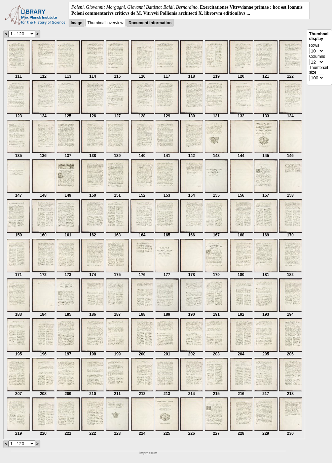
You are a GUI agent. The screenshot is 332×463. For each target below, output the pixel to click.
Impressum (148, 453)
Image (76, 23)
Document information (150, 23)
